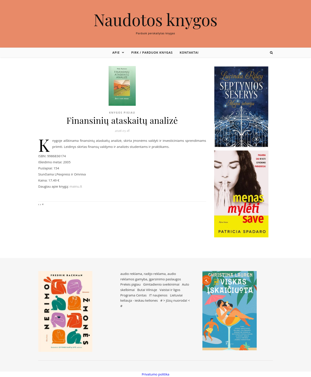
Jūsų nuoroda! (176, 300)
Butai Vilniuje (147, 290)
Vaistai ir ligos (170, 290)
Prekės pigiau (130, 284)
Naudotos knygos (156, 19)
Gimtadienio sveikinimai (161, 284)
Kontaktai (189, 52)
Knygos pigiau (122, 112)
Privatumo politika (155, 374)
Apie (116, 52)
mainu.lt (75, 186)
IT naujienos (158, 295)
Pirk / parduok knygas (152, 52)
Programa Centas (133, 295)
